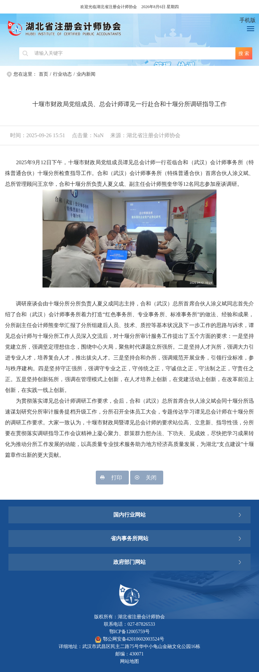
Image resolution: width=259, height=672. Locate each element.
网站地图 (129, 661)
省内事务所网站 (129, 538)
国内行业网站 (129, 515)
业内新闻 (86, 74)
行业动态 (62, 74)
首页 (43, 74)
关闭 (146, 477)
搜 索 (243, 53)
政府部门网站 (129, 562)
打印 (112, 477)
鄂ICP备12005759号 (129, 631)
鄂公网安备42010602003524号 (129, 639)
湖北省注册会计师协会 (118, 30)
